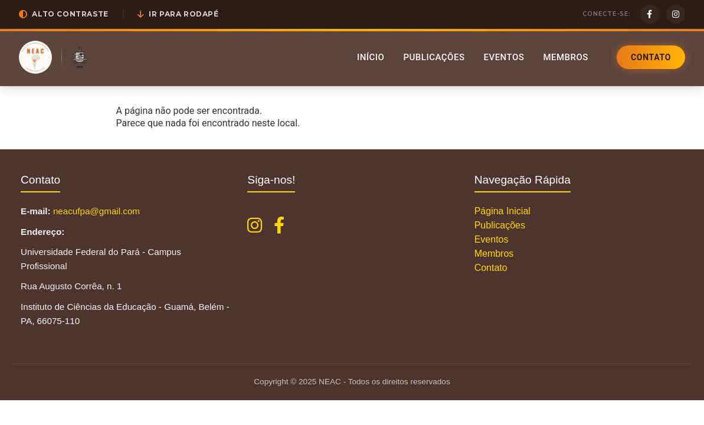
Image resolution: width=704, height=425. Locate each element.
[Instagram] (675, 14)
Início (371, 57)
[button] (64, 14)
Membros (565, 57)
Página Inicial (502, 211)
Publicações (433, 57)
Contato (651, 57)
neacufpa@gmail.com (96, 211)
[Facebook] (649, 14)
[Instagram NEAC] (254, 225)
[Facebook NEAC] (279, 225)
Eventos (503, 57)
